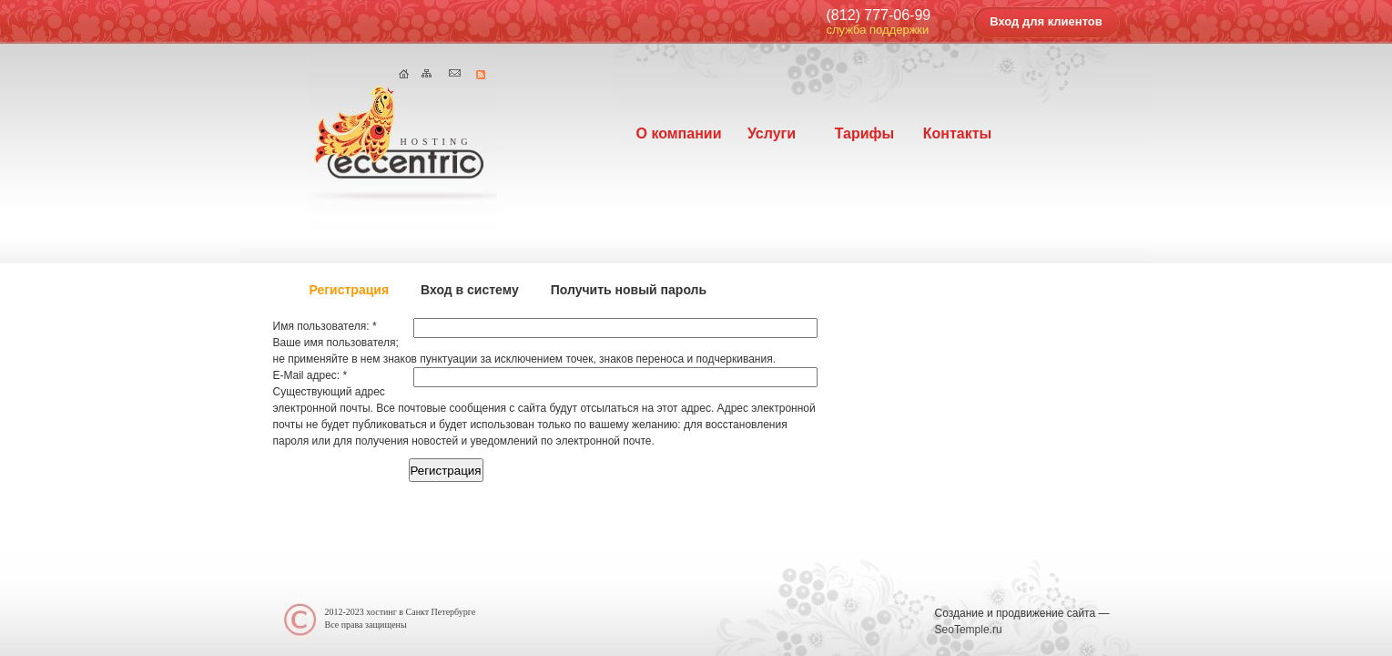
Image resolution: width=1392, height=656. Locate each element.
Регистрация (350, 289)
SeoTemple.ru (968, 629)
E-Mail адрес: (310, 375)
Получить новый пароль (628, 289)
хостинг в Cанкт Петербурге (420, 612)
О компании (679, 133)
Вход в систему (470, 289)
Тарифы (865, 133)
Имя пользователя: (325, 326)
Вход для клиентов (1046, 21)
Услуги (771, 133)
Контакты (957, 133)
